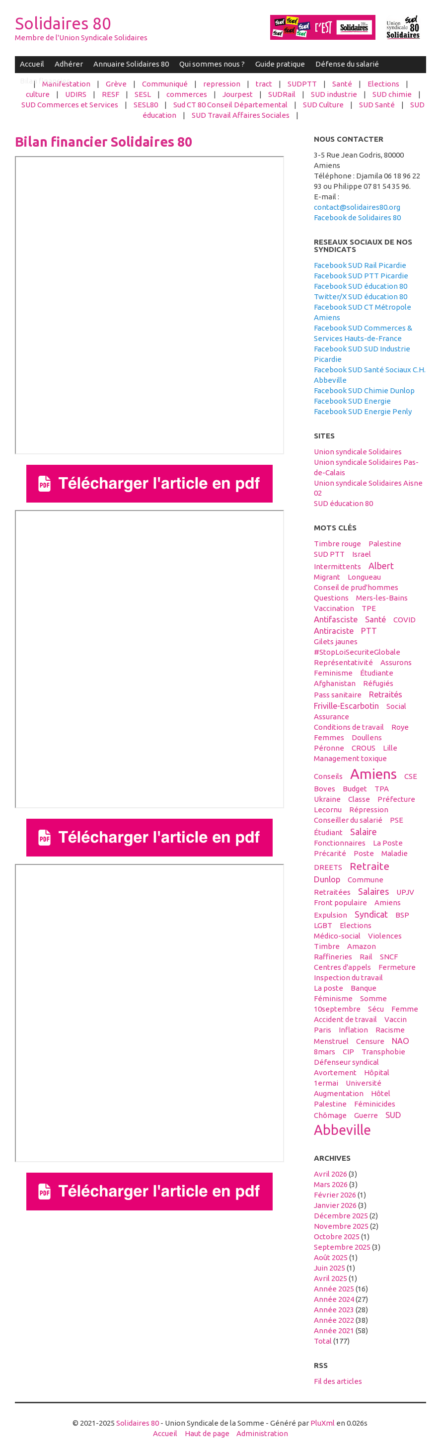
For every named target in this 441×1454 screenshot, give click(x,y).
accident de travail (345, 1019)
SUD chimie (392, 94)
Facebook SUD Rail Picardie (360, 265)
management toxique (350, 758)
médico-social (337, 936)
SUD (393, 1115)
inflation (353, 1030)
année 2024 (334, 1299)
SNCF (389, 956)
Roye (400, 727)
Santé (342, 84)
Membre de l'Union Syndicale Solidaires (81, 37)
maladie (394, 853)
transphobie (383, 1051)
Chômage (330, 1115)
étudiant (328, 832)
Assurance (331, 716)
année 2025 (334, 1288)
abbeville (342, 1129)
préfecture (396, 799)
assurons (396, 662)
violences (385, 936)
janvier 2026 (335, 1205)
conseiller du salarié (348, 820)
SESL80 (146, 104)
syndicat (371, 914)
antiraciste (334, 630)
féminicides (374, 1104)
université (363, 1083)
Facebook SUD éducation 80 (360, 286)
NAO (400, 1040)
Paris (322, 1030)
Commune (365, 879)
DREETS (328, 867)
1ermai (326, 1083)
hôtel (380, 1093)
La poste (328, 988)
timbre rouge (337, 543)
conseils (328, 776)
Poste (364, 853)
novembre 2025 (341, 1226)
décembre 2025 (341, 1215)
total (323, 1341)
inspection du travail (348, 977)
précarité (330, 853)
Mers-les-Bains (382, 598)
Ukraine (327, 799)
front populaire (340, 902)
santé (375, 619)
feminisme (333, 673)
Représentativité (343, 662)
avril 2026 (330, 1174)
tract (264, 84)
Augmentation (339, 1093)
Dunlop (327, 879)
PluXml (322, 1423)
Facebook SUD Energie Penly (363, 411)
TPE (369, 608)
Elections (383, 84)
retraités (385, 694)
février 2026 (335, 1195)
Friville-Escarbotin (346, 705)
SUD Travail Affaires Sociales (241, 115)
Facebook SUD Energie (352, 401)
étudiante (376, 673)
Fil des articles (338, 1381)
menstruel (331, 1041)
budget (355, 788)
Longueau (364, 577)
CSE (410, 776)
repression (221, 84)
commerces (186, 94)
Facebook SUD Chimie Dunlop (364, 390)
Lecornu (328, 809)
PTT (369, 630)
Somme (373, 998)
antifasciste (336, 619)
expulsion (330, 915)
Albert (381, 566)
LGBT (323, 925)
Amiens (387, 902)
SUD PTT (329, 554)
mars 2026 (331, 1184)
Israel (361, 554)
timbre (327, 946)
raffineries (333, 956)
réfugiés (378, 683)
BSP (402, 915)
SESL (143, 94)
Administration (262, 1433)
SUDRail (281, 94)
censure (370, 1041)
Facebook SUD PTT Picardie (361, 275)
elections (355, 925)
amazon (361, 946)
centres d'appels (342, 967)
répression (368, 809)
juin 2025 (329, 1268)
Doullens (367, 737)
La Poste (388, 843)
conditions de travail (349, 727)
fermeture (397, 967)
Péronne (329, 748)
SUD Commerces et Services (69, 104)
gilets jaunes (336, 641)
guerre (366, 1115)
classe (359, 799)
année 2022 (334, 1320)
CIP (348, 1051)
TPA (381, 788)
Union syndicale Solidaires (358, 451)
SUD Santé (377, 104)
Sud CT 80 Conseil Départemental (230, 104)
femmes (329, 737)
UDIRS (75, 94)
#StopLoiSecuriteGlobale (357, 652)
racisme (390, 1030)
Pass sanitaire (338, 694)
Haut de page (207, 1433)
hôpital (376, 1072)
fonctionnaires (340, 843)
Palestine (330, 1104)
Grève (116, 84)
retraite (369, 866)
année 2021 (334, 1330)
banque (363, 988)
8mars (324, 1051)
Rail (366, 956)
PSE (396, 820)
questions (331, 598)
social (396, 706)
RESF (110, 94)
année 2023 (334, 1309)
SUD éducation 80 (343, 503)
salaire (363, 832)
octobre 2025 (337, 1236)
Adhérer (69, 64)
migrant (327, 577)
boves (324, 788)
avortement (335, 1072)
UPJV (405, 892)
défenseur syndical (346, 1062)
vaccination (334, 608)
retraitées (332, 892)
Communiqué (165, 84)
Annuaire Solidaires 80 (131, 64)
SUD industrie (334, 94)
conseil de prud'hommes (356, 587)
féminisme (333, 998)
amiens (373, 773)
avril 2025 (330, 1278)
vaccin (395, 1019)
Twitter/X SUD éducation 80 (360, 296)
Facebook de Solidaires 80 (357, 217)
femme (404, 1009)
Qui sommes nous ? (212, 64)
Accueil (32, 64)
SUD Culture (323, 104)
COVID (404, 619)
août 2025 (331, 1257)
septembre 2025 (342, 1247)
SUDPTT (302, 84)
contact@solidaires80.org (357, 207)
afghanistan (335, 683)
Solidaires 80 (63, 23)
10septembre (337, 1009)
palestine (384, 543)
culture (38, 94)
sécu (376, 1009)
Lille (390, 748)
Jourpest (237, 94)
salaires (373, 891)
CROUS (363, 748)
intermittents (337, 566)
